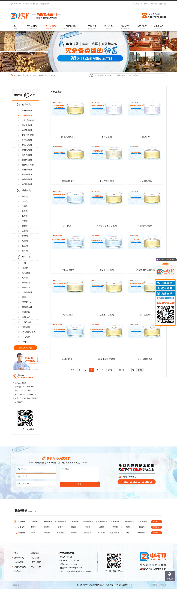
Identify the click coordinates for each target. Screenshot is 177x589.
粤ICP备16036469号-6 (125, 585)
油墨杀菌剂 (27, 140)
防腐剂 (25, 201)
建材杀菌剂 (27, 150)
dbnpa (24, 342)
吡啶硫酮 (26, 327)
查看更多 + (156, 522)
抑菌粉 (25, 251)
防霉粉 (25, 241)
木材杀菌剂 (50, 27)
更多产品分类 (25, 348)
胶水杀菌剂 (27, 125)
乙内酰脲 (26, 337)
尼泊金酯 (26, 273)
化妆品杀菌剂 (28, 165)
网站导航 (163, 4)
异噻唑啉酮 (27, 307)
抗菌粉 (25, 246)
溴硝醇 (25, 268)
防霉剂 (25, 206)
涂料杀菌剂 (31, 27)
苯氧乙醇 (26, 317)
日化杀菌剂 (27, 160)
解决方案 (108, 27)
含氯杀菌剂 (27, 292)
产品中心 (92, 27)
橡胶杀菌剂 (27, 174)
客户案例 (125, 27)
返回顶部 (169, 579)
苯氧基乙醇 (27, 322)
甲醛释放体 (27, 302)
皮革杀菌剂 (27, 145)
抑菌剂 (25, 211)
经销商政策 (163, 585)
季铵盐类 (26, 283)
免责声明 (154, 585)
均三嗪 (25, 278)
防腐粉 (25, 236)
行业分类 (43, 75)
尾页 (110, 370)
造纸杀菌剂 (27, 130)
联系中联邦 (154, 4)
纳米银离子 (27, 312)
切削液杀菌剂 (28, 135)
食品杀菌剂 (27, 179)
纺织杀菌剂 (27, 155)
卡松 (24, 263)
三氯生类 (26, 287)
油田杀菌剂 (27, 184)
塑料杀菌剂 (27, 170)
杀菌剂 (25, 197)
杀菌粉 (25, 231)
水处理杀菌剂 (71, 27)
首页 (15, 27)
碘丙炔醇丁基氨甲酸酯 (30, 332)
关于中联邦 (144, 4)
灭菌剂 (25, 221)
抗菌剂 (25, 216)
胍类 (24, 297)
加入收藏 (135, 4)
